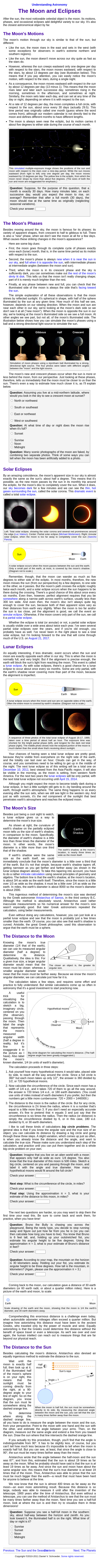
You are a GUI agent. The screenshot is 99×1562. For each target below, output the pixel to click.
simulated (19, 168)
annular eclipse (12, 614)
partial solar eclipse (20, 617)
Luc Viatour (21, 534)
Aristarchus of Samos (49, 897)
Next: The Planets (85, 1550)
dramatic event (83, 491)
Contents (49, 1550)
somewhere (10, 598)
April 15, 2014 (68, 779)
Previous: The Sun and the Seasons (25, 1550)
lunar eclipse (14, 665)
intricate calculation (33, 874)
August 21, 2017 (39, 638)
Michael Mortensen (69, 534)
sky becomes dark (20, 488)
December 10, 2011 (15, 769)
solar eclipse (27, 494)
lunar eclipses (57, 776)
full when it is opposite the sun (44, 262)
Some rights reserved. (72, 1556)
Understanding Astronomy (49, 4)
